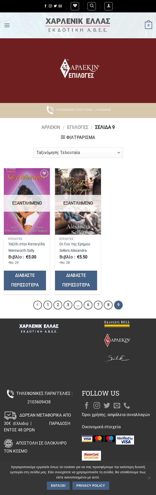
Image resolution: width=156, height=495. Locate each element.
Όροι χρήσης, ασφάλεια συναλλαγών (116, 414)
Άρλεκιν (50, 127)
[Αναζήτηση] (92, 6)
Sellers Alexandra (73, 250)
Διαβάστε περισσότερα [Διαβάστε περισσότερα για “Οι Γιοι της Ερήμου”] (76, 280)
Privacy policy (90, 485)
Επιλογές (77, 127)
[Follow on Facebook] (45, 6)
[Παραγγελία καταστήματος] (78, 152)
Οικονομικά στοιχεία (101, 426)
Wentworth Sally (21, 250)
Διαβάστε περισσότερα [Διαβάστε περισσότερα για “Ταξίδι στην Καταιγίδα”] (24, 280)
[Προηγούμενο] (37, 305)
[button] (108, 6)
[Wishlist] (75, 6)
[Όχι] (149, 479)
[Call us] (126, 406)
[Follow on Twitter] (55, 6)
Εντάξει (58, 485)
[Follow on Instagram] (50, 6)
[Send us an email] (60, 6)
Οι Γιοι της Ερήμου (74, 244)
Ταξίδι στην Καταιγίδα (26, 244)
